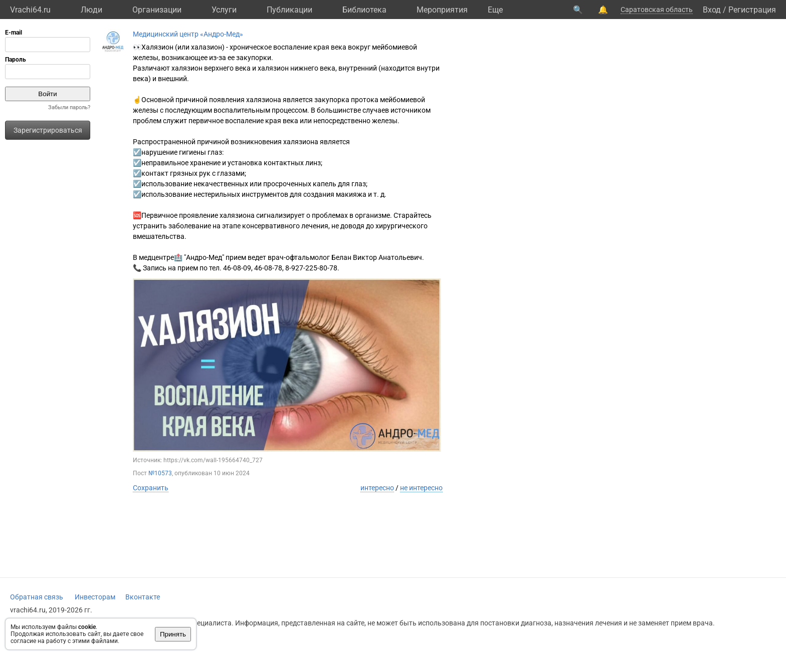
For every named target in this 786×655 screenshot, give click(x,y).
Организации (156, 10)
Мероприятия (442, 10)
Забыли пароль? (69, 107)
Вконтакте (142, 597)
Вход (712, 10)
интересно (377, 488)
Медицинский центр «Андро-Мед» (188, 34)
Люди (91, 10)
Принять (173, 634)
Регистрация (752, 10)
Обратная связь (36, 597)
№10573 (160, 473)
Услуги (224, 10)
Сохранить (150, 488)
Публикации (289, 10)
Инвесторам (95, 597)
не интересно (421, 488)
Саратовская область (657, 10)
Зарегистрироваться (48, 130)
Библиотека (364, 10)
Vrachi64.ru (30, 10)
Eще (495, 10)
